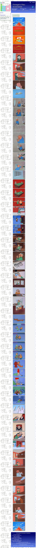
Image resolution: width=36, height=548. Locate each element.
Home (19, 542)
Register (33, 2)
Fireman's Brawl (19, 538)
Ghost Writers (18, 536)
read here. (4, 18)
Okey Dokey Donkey (18, 541)
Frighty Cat (18, 535)
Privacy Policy (26, 542)
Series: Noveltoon (32, 9)
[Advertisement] (5, 26)
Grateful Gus (18, 540)
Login (30, 2)
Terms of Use (22, 542)
